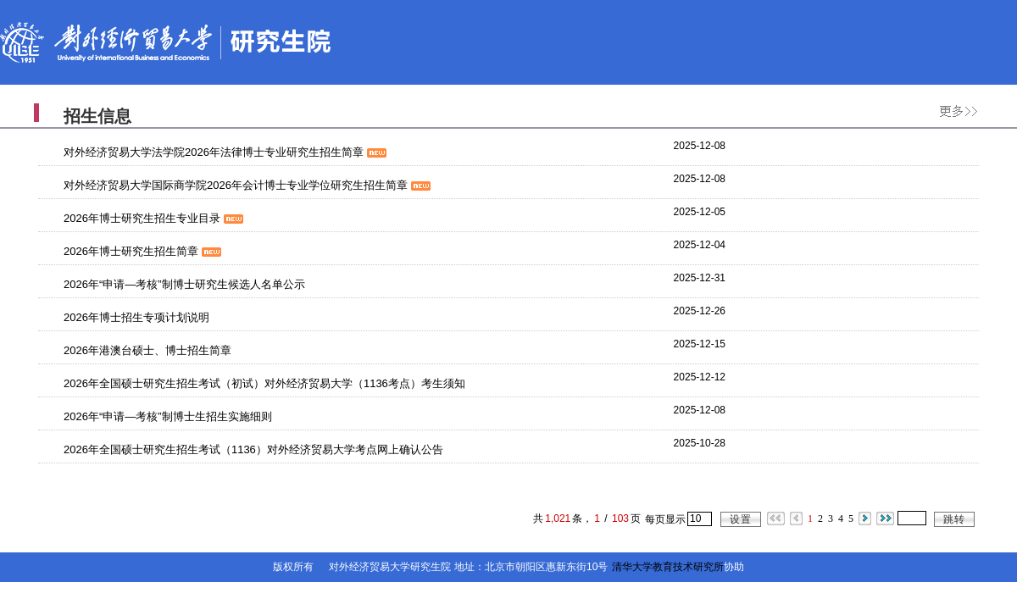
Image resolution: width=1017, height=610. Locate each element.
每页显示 (665, 519)
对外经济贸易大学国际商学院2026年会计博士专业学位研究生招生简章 (247, 185)
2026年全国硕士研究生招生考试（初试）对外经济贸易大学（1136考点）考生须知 (264, 383)
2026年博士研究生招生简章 (142, 251)
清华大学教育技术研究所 (668, 567)
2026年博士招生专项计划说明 (136, 317)
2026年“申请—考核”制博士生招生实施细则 (168, 416)
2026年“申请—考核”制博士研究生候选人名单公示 (184, 284)
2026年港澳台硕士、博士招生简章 (147, 350)
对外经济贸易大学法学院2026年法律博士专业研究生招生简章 (225, 152)
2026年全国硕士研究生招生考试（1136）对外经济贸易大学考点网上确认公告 (253, 449)
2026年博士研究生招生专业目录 (153, 218)
